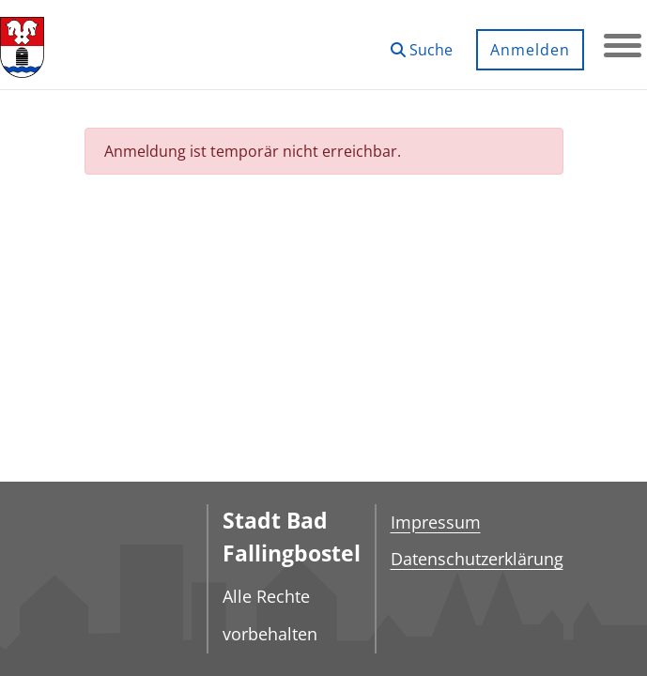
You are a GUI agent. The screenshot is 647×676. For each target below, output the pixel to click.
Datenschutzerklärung (477, 558)
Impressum (436, 522)
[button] (421, 42)
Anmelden (530, 49)
